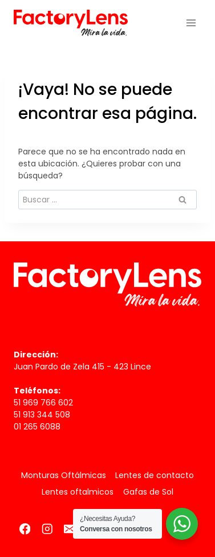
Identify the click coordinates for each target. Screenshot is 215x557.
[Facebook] (25, 529)
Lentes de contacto (154, 475)
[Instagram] (47, 529)
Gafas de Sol (148, 492)
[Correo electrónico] (69, 529)
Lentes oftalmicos (77, 492)
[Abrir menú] (190, 22)
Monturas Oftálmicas (63, 475)
